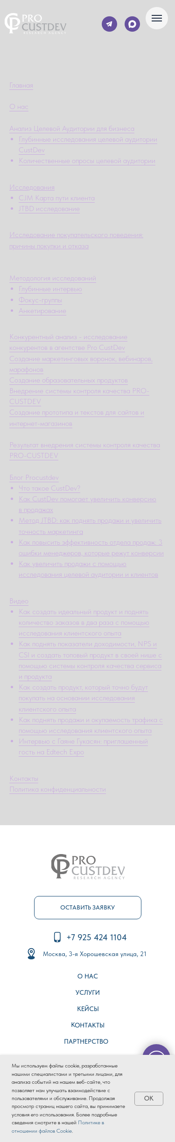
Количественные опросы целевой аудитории (87, 160)
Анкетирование (42, 310)
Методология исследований (52, 278)
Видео (18, 600)
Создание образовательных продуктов (68, 380)
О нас (18, 106)
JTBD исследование (49, 208)
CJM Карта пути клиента (57, 197)
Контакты (23, 778)
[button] (87, 907)
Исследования (32, 187)
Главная (21, 85)
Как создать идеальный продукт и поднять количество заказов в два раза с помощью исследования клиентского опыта (84, 622)
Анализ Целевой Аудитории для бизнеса (71, 128)
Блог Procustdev (34, 477)
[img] (35, 23)
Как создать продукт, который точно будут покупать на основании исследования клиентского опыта (83, 698)
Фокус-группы (40, 299)
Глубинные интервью (50, 288)
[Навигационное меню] (157, 18)
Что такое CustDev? (49, 488)
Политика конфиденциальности (57, 789)
